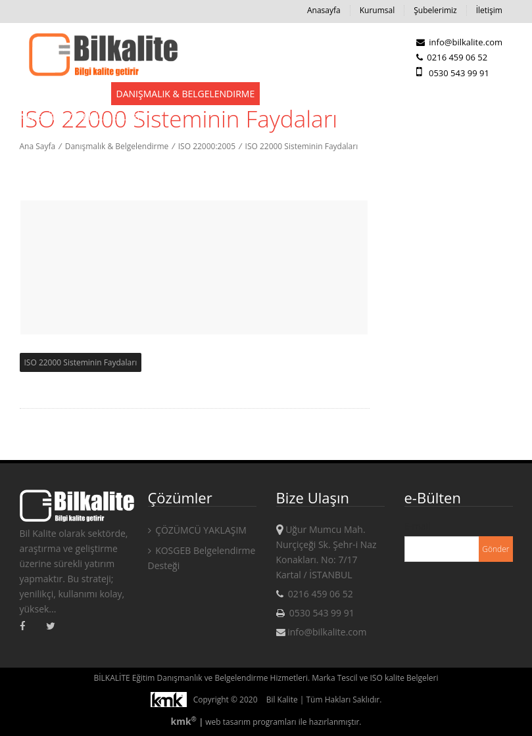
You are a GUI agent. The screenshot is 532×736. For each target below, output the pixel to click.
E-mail (417, 526)
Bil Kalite (282, 699)
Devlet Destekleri (62, 93)
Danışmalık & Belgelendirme (185, 93)
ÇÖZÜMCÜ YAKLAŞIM (197, 530)
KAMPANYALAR (469, 93)
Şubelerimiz (435, 10)
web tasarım (228, 721)
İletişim (489, 10)
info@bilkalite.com (459, 42)
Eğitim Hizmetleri (308, 93)
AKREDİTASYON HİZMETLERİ (80, 116)
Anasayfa (324, 10)
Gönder (495, 549)
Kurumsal (377, 10)
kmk (184, 721)
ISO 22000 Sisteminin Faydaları (80, 362)
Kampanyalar (393, 93)
